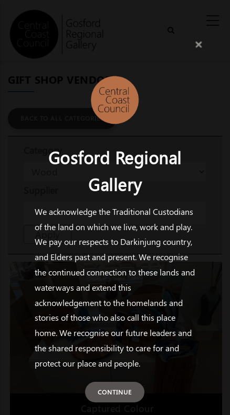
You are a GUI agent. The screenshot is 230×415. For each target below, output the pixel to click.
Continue (115, 392)
